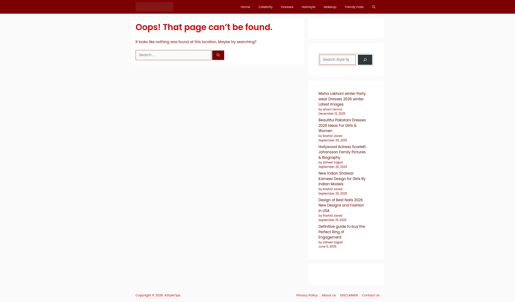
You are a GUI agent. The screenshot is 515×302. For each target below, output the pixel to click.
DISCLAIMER (349, 295)
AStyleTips (172, 295)
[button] (374, 7)
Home (245, 7)
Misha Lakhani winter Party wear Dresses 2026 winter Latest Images (342, 99)
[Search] (218, 55)
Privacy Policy (307, 295)
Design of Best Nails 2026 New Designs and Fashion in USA (341, 205)
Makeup (330, 7)
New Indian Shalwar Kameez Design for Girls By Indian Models (342, 179)
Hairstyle (308, 7)
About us (329, 295)
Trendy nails (354, 7)
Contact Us (371, 295)
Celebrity (265, 7)
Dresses (287, 7)
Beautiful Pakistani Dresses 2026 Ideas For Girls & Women (342, 125)
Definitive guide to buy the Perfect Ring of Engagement (342, 232)
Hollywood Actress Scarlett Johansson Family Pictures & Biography (342, 152)
